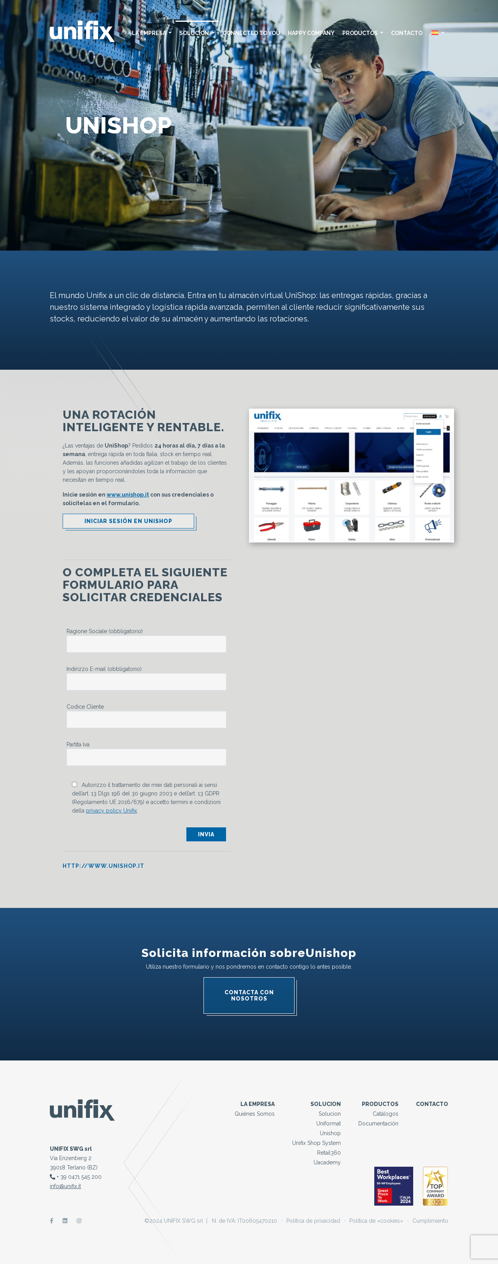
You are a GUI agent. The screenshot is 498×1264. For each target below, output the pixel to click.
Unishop (330, 1133)
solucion (197, 33)
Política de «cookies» (376, 1221)
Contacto (407, 33)
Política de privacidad (313, 1221)
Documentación (378, 1123)
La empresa (152, 33)
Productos (363, 33)
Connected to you (251, 33)
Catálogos (385, 1114)
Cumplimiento (430, 1221)
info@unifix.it (65, 1186)
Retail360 (329, 1153)
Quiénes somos (255, 1114)
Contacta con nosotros (249, 995)
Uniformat (328, 1123)
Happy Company (311, 33)
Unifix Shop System (316, 1143)
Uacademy (327, 1162)
